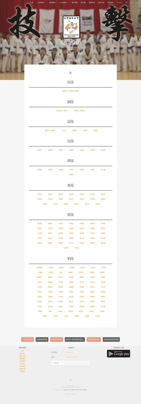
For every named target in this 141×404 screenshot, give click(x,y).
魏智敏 (103, 243)
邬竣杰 (95, 130)
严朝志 (92, 233)
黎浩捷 (82, 223)
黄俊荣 (103, 292)
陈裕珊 (82, 306)
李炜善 (103, 282)
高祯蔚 (97, 316)
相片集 (83, 2)
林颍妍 (50, 282)
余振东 (61, 150)
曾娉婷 (102, 311)
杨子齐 (87, 204)
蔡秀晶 (50, 277)
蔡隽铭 (66, 204)
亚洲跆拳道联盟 (42, 339)
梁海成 (61, 228)
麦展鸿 (71, 150)
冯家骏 (92, 277)
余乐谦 (50, 306)
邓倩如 (61, 292)
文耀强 (92, 228)
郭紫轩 (45, 316)
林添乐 (81, 311)
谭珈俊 (82, 233)
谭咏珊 (60, 311)
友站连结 (110, 2)
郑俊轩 (92, 302)
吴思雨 (82, 243)
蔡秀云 (61, 277)
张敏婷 (70, 272)
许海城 (103, 277)
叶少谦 (103, 170)
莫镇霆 (103, 238)
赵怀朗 (102, 272)
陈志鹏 (39, 223)
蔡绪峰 (71, 277)
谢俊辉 (61, 199)
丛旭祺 (74, 130)
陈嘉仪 (61, 267)
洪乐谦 (103, 306)
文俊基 (66, 248)
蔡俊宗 (39, 277)
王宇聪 (61, 297)
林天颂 (70, 311)
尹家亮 (71, 170)
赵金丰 (71, 199)
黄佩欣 (50, 194)
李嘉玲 (76, 248)
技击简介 (41, 2)
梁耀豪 (71, 287)
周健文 (82, 170)
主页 (31, 2)
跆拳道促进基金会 (94, 339)
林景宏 (76, 204)
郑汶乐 (93, 267)
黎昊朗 (92, 306)
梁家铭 (50, 287)
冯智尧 (61, 238)
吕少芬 (103, 287)
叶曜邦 (39, 282)
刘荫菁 (71, 282)
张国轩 (103, 297)
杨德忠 (61, 306)
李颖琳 (76, 316)
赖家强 (92, 223)
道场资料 (52, 2)
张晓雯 (45, 204)
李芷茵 (50, 199)
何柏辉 (39, 302)
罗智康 (92, 150)
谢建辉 (71, 238)
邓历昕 (87, 316)
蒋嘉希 (61, 302)
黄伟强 (103, 150)
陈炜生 (61, 194)
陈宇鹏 (72, 267)
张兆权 (82, 199)
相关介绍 (101, 2)
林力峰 (92, 194)
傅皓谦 (50, 170)
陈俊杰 (50, 223)
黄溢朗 (50, 297)
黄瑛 (50, 311)
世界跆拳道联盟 (27, 339)
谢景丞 (71, 194)
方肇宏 (92, 170)
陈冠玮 (82, 267)
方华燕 (103, 194)
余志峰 (71, 297)
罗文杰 (82, 282)
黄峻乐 (92, 292)
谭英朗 (61, 233)
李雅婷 (82, 287)
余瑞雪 (82, 297)
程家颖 (91, 272)
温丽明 (50, 150)
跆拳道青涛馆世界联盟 (111, 339)
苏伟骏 (50, 292)
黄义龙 (82, 238)
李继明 (103, 302)
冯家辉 (85, 130)
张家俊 (40, 272)
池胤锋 (71, 174)
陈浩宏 (82, 194)
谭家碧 (82, 292)
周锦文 (39, 150)
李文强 (50, 228)
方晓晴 (97, 204)
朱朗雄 (39, 170)
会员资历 (64, 2)
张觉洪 (55, 316)
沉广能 (39, 233)
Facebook (119, 2)
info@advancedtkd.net (72, 357)
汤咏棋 (39, 243)
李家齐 (92, 282)
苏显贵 (50, 233)
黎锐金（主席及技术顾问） (71, 91)
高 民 (64, 130)
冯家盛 (61, 170)
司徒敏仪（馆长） (62, 111)
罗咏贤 (71, 306)
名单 (70, 50)
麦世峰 (82, 228)
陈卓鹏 (39, 199)
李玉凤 (39, 287)
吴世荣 (39, 292)
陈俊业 (61, 223)
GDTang (73, 394)
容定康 (39, 238)
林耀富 (103, 199)
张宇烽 (81, 272)
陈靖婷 (92, 297)
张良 (60, 272)
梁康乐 (61, 287)
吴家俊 (82, 150)
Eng (132, 2)
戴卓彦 (50, 238)
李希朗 (92, 199)
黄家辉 (39, 297)
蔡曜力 (82, 277)
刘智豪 (103, 223)
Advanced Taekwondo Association (70, 387)
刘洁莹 (61, 282)
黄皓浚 (91, 311)
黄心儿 (71, 243)
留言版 (22, 371)
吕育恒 (66, 316)
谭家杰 (71, 292)
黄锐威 (92, 238)
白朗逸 (39, 306)
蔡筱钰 (40, 311)
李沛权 (39, 228)
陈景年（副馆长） (51, 130)
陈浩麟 (51, 267)
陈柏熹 (61, 243)
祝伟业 (71, 223)
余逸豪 (103, 233)
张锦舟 (51, 272)
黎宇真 (71, 302)
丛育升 (39, 194)
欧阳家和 (40, 267)
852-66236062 (70, 352)
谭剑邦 (71, 233)
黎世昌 (82, 302)
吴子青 (55, 204)
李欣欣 (92, 287)
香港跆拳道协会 (56, 339)
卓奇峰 (103, 267)
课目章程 (75, 2)
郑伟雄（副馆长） (80, 111)
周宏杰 (50, 243)
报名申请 (92, 2)
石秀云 (103, 228)
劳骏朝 (71, 228)
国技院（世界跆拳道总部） (75, 339)
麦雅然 (92, 243)
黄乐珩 (50, 302)
